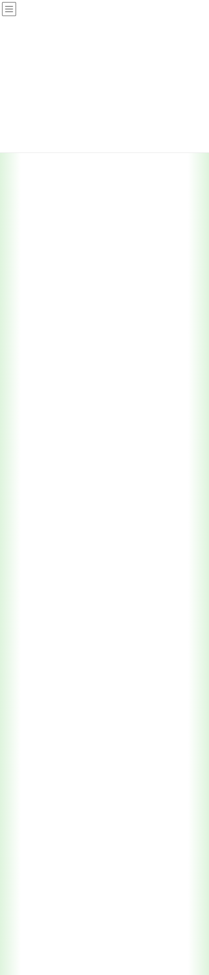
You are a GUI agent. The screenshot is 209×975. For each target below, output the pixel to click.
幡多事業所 (38, 593)
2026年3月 (23, 276)
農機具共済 (28, 733)
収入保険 (26, 747)
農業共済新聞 (26, 816)
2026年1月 (23, 305)
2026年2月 (23, 290)
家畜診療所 (33, 608)
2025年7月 (23, 350)
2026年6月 (23, 246)
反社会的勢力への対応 (35, 916)
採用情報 (21, 180)
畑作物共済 (28, 690)
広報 (16, 165)
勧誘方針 (21, 888)
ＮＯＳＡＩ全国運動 (33, 930)
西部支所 (31, 579)
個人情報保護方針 (31, 902)
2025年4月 (23, 380)
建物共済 (26, 719)
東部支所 (31, 551)
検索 (170, 451)
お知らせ (21, 788)
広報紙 (18, 802)
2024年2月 (23, 409)
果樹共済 (26, 676)
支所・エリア (26, 522)
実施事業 (21, 633)
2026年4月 (23, 261)
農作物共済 (28, 648)
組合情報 (21, 195)
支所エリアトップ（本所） (45, 536)
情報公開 (21, 859)
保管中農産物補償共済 (40, 762)
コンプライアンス (31, 873)
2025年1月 (23, 394)
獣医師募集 (23, 945)
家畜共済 (26, 662)
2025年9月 (23, 335)
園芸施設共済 (31, 705)
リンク (18, 845)
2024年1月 (23, 424)
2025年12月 (24, 320)
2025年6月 (23, 365)
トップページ (26, 507)
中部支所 (31, 564)
